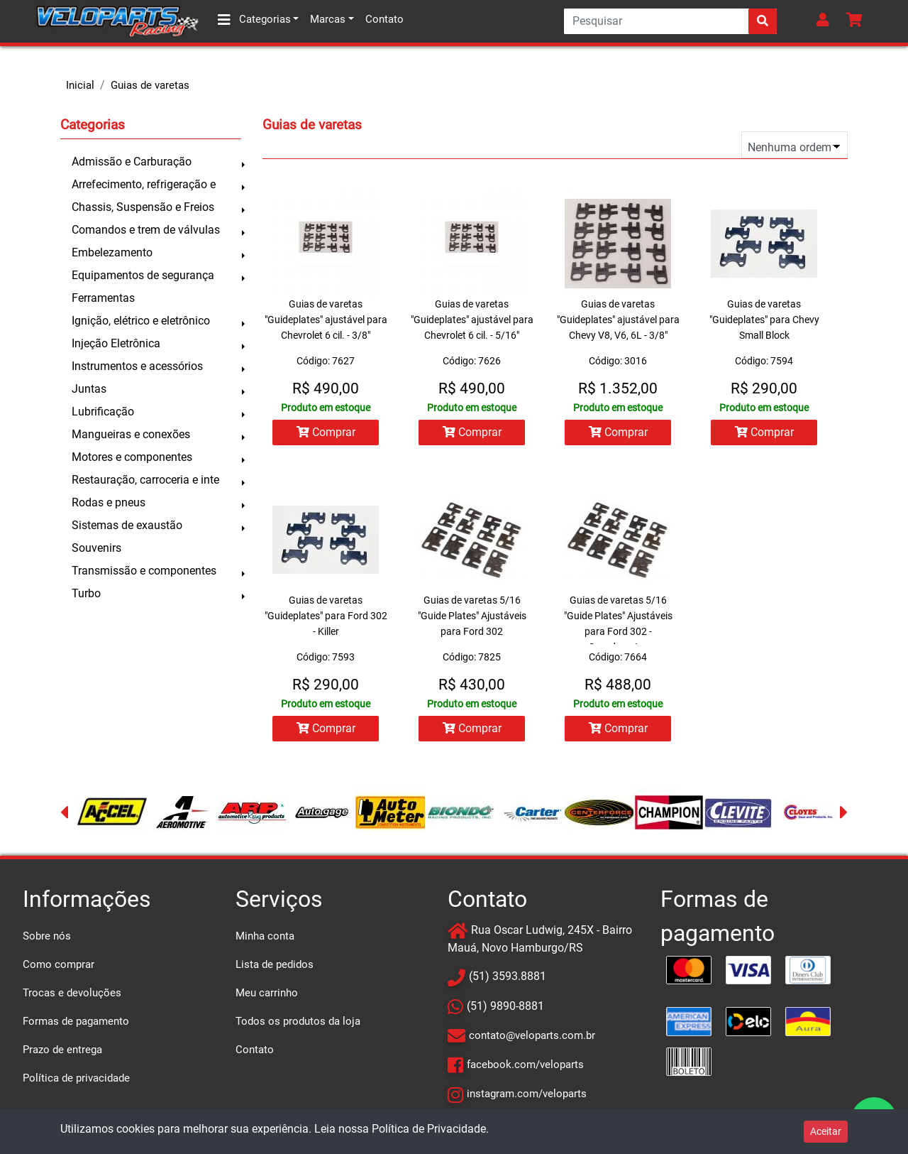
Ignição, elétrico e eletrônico (141, 320)
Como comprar (58, 964)
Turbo (86, 593)
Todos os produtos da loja (298, 1021)
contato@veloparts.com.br (532, 1035)
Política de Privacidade (429, 1129)
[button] (826, 21)
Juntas (89, 389)
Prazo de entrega (62, 1049)
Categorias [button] (254, 20)
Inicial (80, 85)
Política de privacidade (76, 1078)
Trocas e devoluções (72, 992)
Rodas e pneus (108, 502)
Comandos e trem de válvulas (146, 229)
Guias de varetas (150, 85)
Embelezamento (112, 252)
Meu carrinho (267, 992)
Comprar (326, 432)
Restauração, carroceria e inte (145, 479)
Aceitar (825, 1131)
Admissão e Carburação (132, 161)
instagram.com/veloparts (527, 1093)
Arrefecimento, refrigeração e (144, 184)
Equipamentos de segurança (143, 275)
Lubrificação (103, 411)
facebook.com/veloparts (525, 1064)
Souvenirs (96, 548)
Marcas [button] (327, 19)
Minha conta (265, 936)
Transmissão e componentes (144, 570)
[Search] (670, 21)
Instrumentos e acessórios (137, 366)
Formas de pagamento (76, 1021)
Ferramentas (103, 298)
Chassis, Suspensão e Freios (143, 207)
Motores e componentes (132, 457)
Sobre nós (47, 936)
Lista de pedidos (275, 964)
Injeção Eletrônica (116, 343)
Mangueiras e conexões (131, 434)
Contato (384, 19)
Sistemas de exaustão (127, 525)
